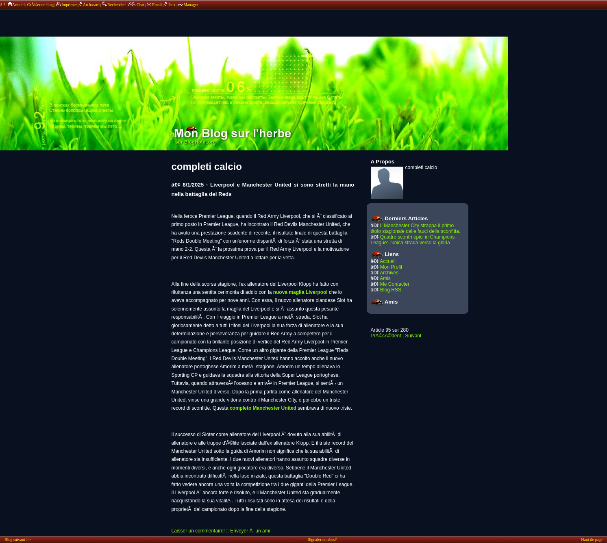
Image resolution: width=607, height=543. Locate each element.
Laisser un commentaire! (198, 531)
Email (154, 4)
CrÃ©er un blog (40, 4)
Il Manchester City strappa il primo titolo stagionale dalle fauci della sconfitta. (416, 228)
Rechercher (114, 4)
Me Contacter (394, 284)
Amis (385, 278)
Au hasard (89, 4)
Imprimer (66, 4)
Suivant (413, 336)
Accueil (16, 4)
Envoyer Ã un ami (250, 531)
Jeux (170, 4)
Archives (389, 273)
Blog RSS (390, 290)
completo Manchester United (263, 408)
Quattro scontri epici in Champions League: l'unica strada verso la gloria (413, 239)
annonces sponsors (303, 18)
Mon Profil (391, 267)
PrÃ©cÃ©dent (386, 336)
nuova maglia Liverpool (300, 292)
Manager (188, 4)
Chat (136, 4)
